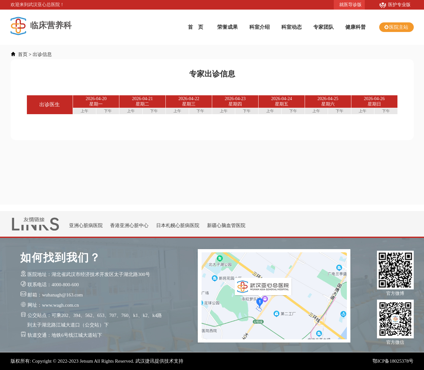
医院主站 (398, 27)
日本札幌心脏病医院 (177, 225)
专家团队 (323, 27)
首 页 (195, 27)
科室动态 (291, 27)
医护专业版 (395, 4)
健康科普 (355, 27)
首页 (23, 54)
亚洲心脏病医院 (86, 225)
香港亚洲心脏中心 (129, 225)
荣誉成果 (227, 27)
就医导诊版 (349, 4)
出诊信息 (42, 54)
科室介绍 (259, 27)
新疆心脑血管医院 (226, 225)
